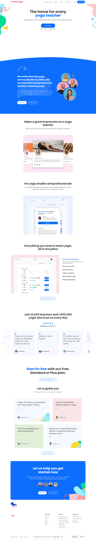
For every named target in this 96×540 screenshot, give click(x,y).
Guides (74, 520)
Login (74, 2)
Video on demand (63, 520)
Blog (46, 524)
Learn (55, 2)
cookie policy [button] (56, 536)
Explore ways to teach (47, 298)
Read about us (33, 102)
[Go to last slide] (3, 342)
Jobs (46, 520)
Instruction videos (77, 518)
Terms (21, 537)
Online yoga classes (64, 518)
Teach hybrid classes (64, 522)
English (74, 536)
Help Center (68, 2)
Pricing (61, 2)
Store (46, 518)
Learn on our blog (47, 453)
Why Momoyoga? (47, 2)
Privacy (26, 537)
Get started (81, 2)
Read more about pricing (47, 379)
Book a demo (22, 102)
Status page (76, 522)
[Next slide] (92, 342)
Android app (62, 525)
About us (47, 516)
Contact (47, 522)
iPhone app (61, 524)
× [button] (62, 536)
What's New (62, 527)
